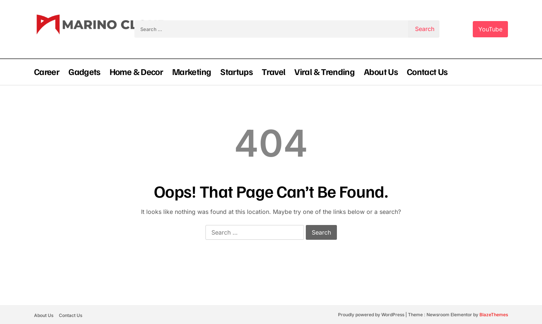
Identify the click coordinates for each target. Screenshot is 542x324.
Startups (236, 71)
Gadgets (84, 71)
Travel (273, 71)
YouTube (490, 29)
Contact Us (427, 71)
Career (46, 71)
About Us (381, 71)
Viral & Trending (324, 71)
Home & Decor (136, 71)
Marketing (191, 71)
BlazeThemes (493, 314)
